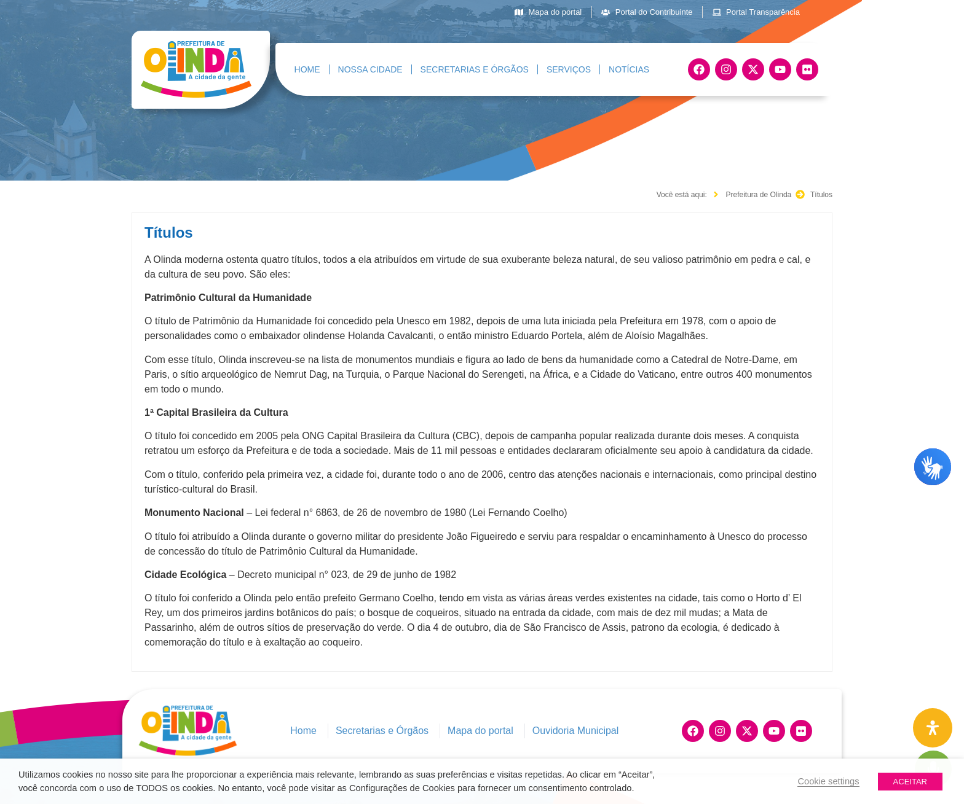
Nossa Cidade (370, 69)
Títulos (168, 232)
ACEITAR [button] (910, 781)
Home (307, 69)
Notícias (629, 69)
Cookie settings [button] (828, 781)
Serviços (569, 69)
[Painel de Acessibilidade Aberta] (932, 727)
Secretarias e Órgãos (475, 69)
